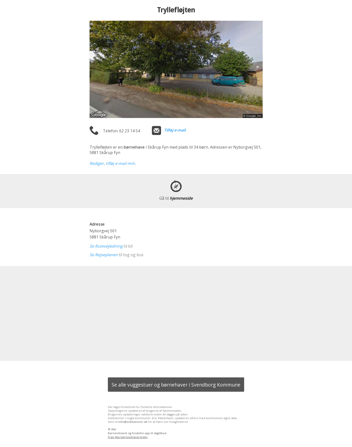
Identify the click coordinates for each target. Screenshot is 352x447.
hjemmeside (176, 198)
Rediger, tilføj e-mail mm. (113, 163)
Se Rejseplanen (104, 254)
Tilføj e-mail (175, 130)
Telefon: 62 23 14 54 (121, 131)
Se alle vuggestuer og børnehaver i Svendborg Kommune (176, 384)
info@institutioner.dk (132, 422)
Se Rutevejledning (106, 246)
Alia (113, 429)
